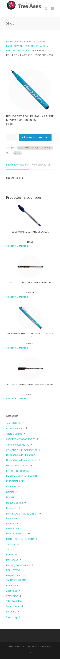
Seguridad (11, 590)
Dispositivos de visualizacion (21, 459)
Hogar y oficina (14, 502)
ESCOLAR (11, 486)
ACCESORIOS (13, 422)
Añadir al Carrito (35, 137)
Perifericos (12, 559)
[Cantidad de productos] (11, 137)
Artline (17, 153)
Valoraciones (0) (41, 164)
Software (11, 611)
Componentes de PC (17, 444)
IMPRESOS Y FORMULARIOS (22, 513)
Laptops (10, 523)
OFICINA (18, 41)
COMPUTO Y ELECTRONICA (21, 450)
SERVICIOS (12, 596)
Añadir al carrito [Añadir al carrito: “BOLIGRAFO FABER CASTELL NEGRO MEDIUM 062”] (17, 399)
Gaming (10, 491)
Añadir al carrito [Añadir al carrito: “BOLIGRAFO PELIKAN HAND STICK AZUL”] (17, 246)
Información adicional (17, 164)
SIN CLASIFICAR (14, 600)
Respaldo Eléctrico (16, 575)
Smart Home (13, 606)
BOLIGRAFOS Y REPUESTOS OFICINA (35, 147)
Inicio (9, 41)
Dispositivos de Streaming (20, 454)
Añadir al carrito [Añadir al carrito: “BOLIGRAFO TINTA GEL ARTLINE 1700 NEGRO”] (17, 297)
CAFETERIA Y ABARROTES (20, 439)
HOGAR (10, 497)
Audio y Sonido (14, 433)
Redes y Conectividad (18, 565)
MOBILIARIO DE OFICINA (20, 538)
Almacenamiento (15, 428)
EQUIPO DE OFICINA (17, 470)
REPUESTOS (13, 570)
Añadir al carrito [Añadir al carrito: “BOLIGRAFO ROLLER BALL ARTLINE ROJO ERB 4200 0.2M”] (17, 348)
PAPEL (9, 554)
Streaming (11, 617)
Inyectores (12, 518)
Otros (9, 549)
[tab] (17, 164)
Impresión (11, 508)
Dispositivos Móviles (17, 465)
